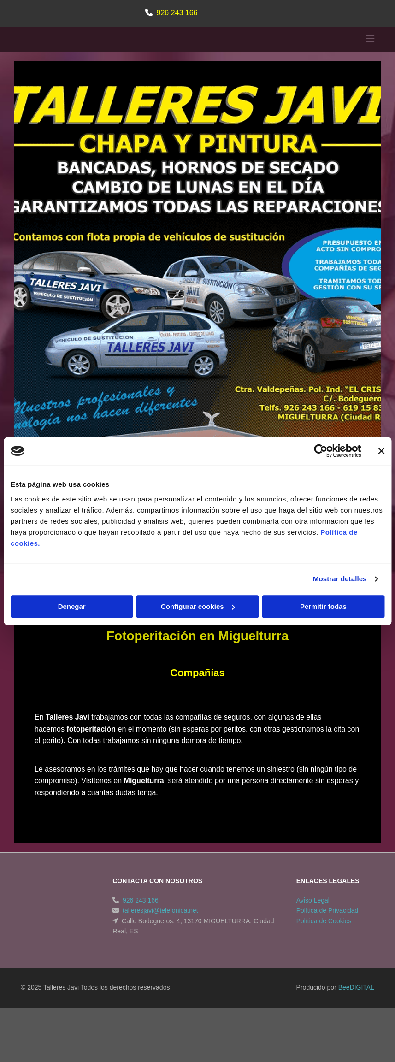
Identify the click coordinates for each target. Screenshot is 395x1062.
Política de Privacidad (327, 944)
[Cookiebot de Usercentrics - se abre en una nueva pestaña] (320, 451)
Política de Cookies (324, 955)
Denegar (72, 606)
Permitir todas (323, 606)
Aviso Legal (313, 934)
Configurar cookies (198, 606)
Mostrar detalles (340, 579)
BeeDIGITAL (356, 1021)
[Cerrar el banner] (381, 451)
